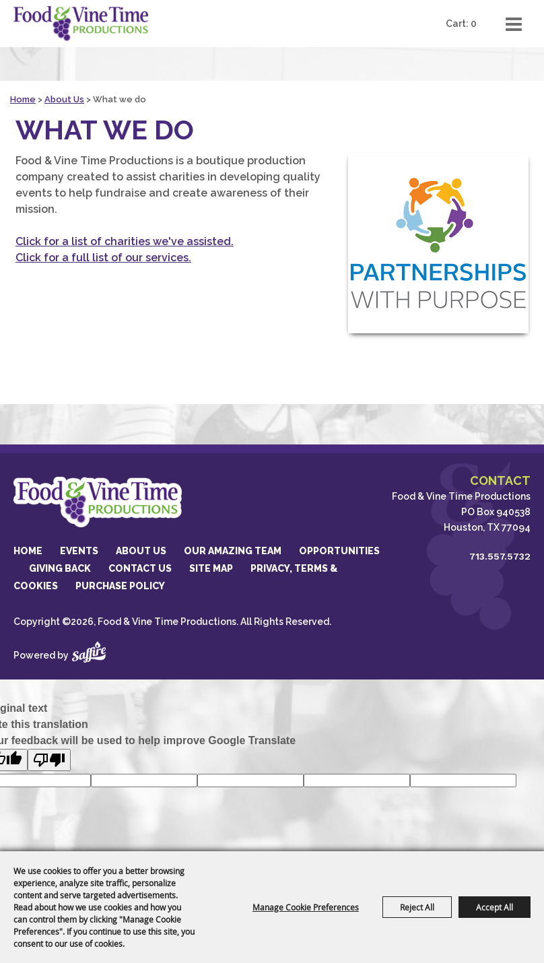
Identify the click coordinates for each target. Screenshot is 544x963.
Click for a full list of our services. (103, 257)
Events (79, 550)
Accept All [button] (494, 907)
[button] (438, 243)
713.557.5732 (500, 556)
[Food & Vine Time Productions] (80, 23)
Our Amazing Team (232, 550)
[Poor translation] (49, 760)
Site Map (211, 568)
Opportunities (339, 550)
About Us (64, 99)
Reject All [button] (417, 907)
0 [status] (474, 23)
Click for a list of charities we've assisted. (124, 241)
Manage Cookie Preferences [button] (305, 907)
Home (23, 99)
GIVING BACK (60, 568)
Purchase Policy (120, 585)
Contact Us (140, 568)
